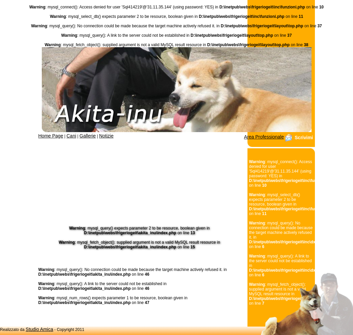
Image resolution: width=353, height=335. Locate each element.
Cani (71, 136)
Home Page (50, 136)
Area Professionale (264, 137)
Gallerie (88, 136)
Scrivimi (304, 137)
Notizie (106, 136)
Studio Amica (39, 329)
